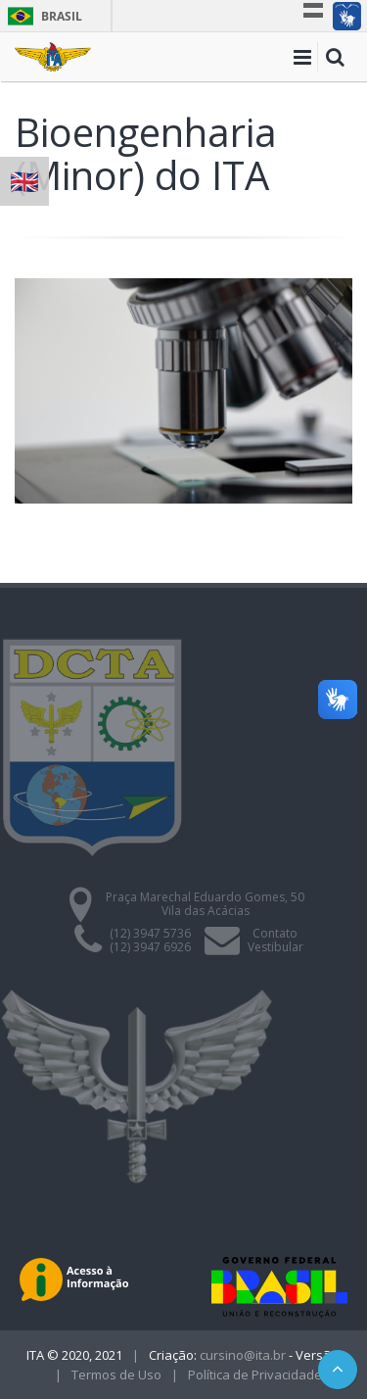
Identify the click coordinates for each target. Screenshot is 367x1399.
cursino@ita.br (243, 1355)
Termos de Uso (116, 1374)
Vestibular (275, 947)
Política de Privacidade (255, 1374)
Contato (275, 933)
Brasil (41, 16)
